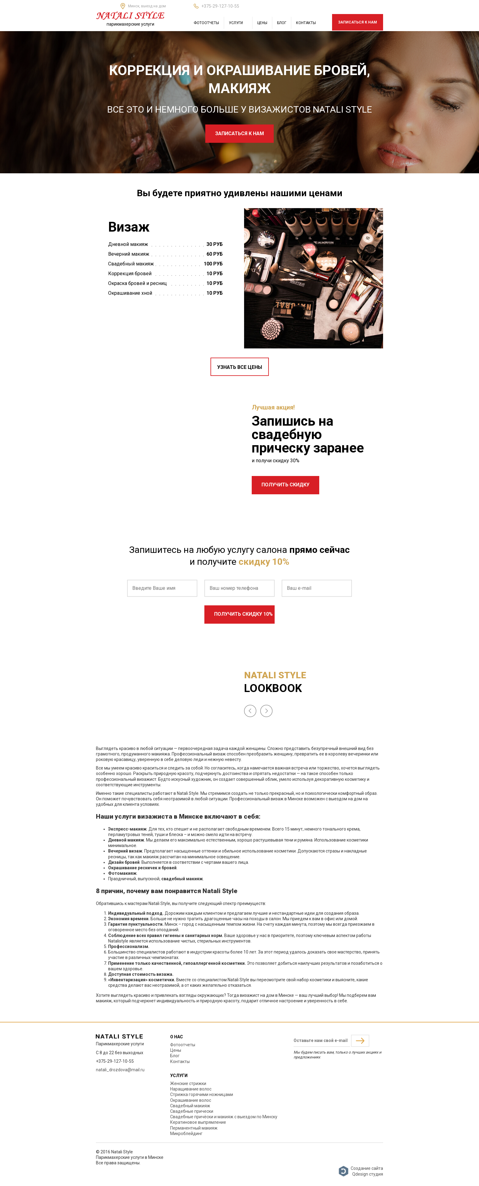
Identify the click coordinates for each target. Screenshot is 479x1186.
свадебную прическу (287, 441)
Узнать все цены (239, 367)
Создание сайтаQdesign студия (360, 1171)
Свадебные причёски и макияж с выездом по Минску (223, 1116)
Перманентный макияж (194, 1128)
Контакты (306, 23)
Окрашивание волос (190, 1100)
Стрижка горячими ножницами (201, 1094)
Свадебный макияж (190, 1105)
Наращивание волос (190, 1089)
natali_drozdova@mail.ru (120, 1069)
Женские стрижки (188, 1083)
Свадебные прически (191, 1111)
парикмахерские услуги (130, 24)
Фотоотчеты (206, 23)
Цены (262, 23)
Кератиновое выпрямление (198, 1122)
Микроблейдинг (186, 1133)
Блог (281, 23)
